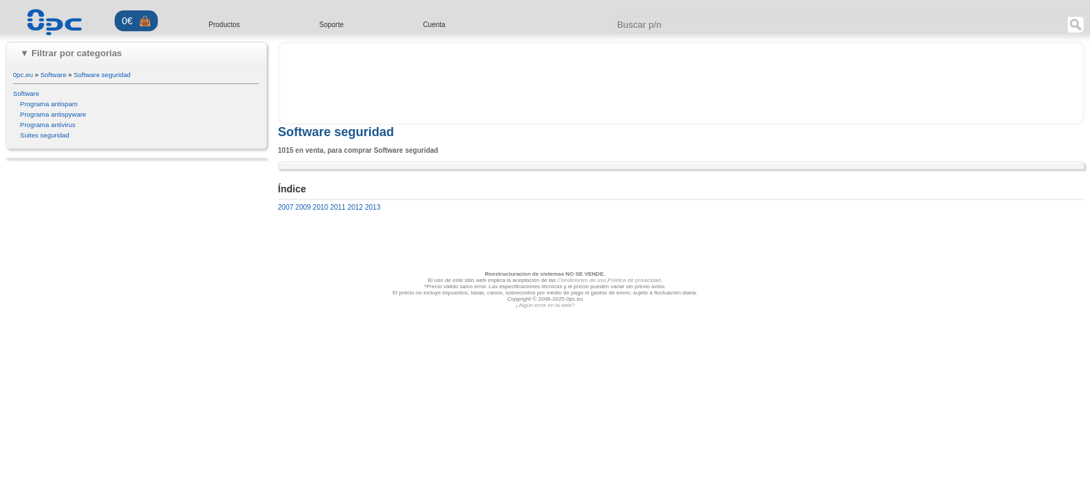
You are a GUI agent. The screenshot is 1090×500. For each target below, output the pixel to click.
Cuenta (434, 24)
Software (53, 74)
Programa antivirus (48, 124)
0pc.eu (23, 74)
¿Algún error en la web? (544, 305)
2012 (354, 207)
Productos (224, 24)
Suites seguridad (45, 135)
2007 (285, 207)
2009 (302, 207)
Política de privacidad (634, 280)
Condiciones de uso (582, 280)
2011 (336, 207)
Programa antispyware (53, 114)
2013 (371, 207)
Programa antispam (49, 104)
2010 (319, 207)
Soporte (331, 24)
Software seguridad (102, 74)
